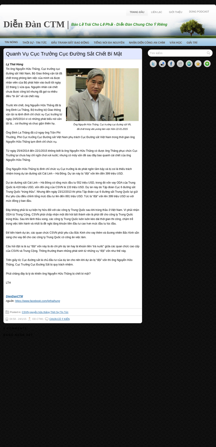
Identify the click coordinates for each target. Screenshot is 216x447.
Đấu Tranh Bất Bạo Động (70, 42)
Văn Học (176, 42)
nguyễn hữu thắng (40, 312)
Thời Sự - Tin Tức (35, 42)
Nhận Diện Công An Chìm (147, 42)
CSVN (25, 312)
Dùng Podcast (199, 11)
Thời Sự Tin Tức (59, 312)
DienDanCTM (14, 296)
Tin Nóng (11, 42)
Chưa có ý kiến (59, 319)
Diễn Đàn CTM (34, 24)
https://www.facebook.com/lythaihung (37, 301)
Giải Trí (192, 42)
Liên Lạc (156, 12)
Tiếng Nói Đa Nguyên (109, 42)
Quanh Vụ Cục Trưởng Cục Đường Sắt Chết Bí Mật (64, 54)
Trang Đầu (137, 12)
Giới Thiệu (175, 12)
